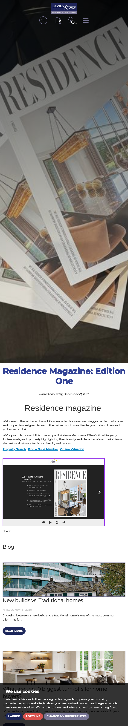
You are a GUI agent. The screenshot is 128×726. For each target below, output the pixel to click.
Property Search (14, 449)
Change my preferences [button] (66, 716)
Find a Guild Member (43, 449)
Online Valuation (72, 449)
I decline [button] (33, 716)
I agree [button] (14, 716)
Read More (14, 630)
